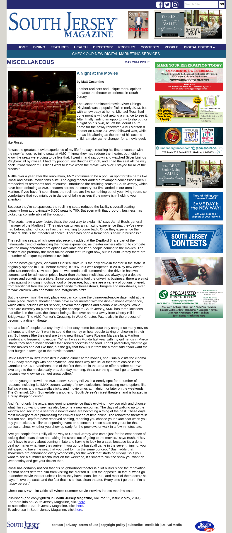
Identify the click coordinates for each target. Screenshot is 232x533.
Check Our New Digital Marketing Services (116, 54)
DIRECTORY (103, 47)
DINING (39, 47)
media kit (152, 525)
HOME (23, 47)
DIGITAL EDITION (199, 47)
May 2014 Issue (137, 62)
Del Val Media (172, 525)
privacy (71, 525)
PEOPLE (172, 47)
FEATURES (60, 47)
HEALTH (81, 47)
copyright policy (113, 525)
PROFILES (126, 47)
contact (57, 525)
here (81, 502)
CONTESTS (150, 47)
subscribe (135, 525)
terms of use (88, 525)
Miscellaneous (30, 62)
